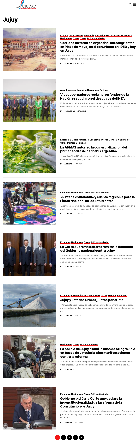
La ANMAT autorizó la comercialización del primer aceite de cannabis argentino (93, 149)
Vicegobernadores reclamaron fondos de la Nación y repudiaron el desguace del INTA (94, 96)
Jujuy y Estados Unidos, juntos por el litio (92, 300)
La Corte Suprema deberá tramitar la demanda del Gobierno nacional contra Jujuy (96, 249)
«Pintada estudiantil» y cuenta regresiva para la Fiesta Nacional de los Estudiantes (97, 199)
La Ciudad (67, 63)
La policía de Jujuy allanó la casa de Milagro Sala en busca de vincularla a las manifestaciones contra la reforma (97, 353)
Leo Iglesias (69, 111)
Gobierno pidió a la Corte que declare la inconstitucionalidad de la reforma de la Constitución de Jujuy (91, 402)
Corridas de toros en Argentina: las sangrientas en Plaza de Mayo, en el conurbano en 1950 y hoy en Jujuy (98, 47)
